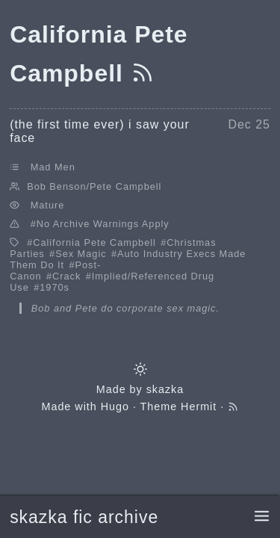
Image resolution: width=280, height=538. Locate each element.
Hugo (115, 406)
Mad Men (53, 167)
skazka (165, 389)
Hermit (199, 406)
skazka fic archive (84, 517)
